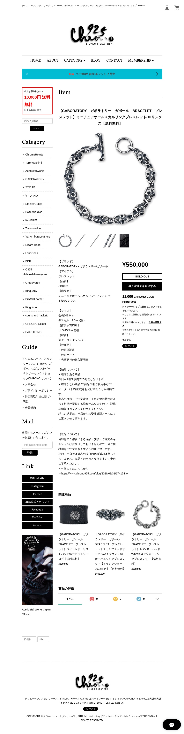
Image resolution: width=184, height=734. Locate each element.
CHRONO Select (35, 323)
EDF (28, 261)
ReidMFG (31, 220)
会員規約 (30, 407)
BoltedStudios (33, 212)
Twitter (37, 494)
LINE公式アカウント (37, 502)
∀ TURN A (31, 195)
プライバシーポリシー (38, 390)
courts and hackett (36, 315)
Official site (37, 478)
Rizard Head (32, 244)
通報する (126, 340)
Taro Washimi (33, 162)
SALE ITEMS (33, 332)
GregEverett (32, 282)
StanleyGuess (33, 203)
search (37, 128)
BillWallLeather (34, 299)
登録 (30, 452)
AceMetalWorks (34, 170)
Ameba (37, 525)
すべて (70, 598)
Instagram (37, 486)
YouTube (37, 517)
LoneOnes (31, 253)
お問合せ (30, 384)
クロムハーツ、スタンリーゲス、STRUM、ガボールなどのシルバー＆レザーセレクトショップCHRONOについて (37, 368)
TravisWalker (33, 228)
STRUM (30, 187)
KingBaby (31, 290)
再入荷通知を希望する (142, 286)
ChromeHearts (34, 154)
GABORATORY (34, 179)
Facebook (37, 510)
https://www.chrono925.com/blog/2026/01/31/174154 (93, 473)
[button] (74, 61)
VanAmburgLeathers (37, 236)
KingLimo (31, 307)
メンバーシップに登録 (135, 307)
